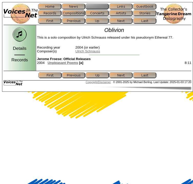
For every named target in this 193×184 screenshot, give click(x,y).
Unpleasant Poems (63, 63)
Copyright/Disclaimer (98, 82)
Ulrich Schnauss (88, 51)
